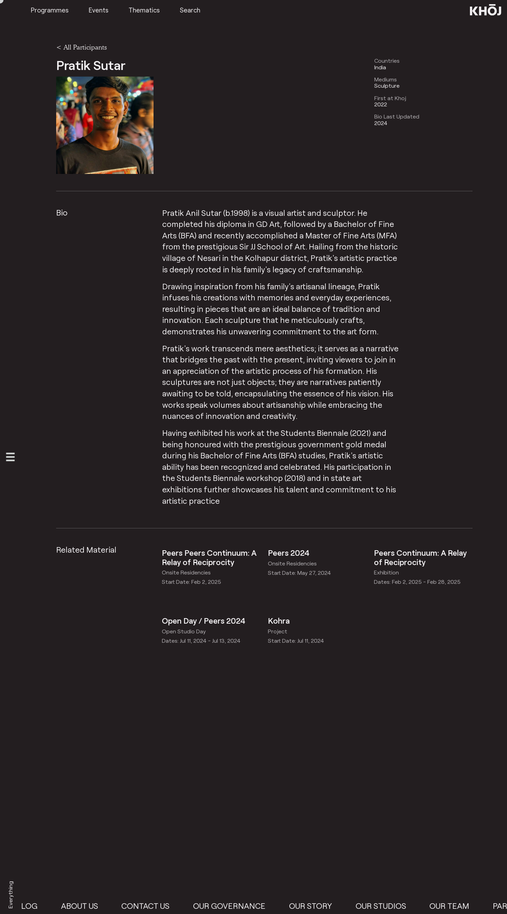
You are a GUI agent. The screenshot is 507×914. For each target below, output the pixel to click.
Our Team (458, 906)
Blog (35, 906)
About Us (87, 906)
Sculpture (387, 85)
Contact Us (154, 906)
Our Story (318, 906)
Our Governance (237, 906)
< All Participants (81, 47)
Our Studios (389, 906)
